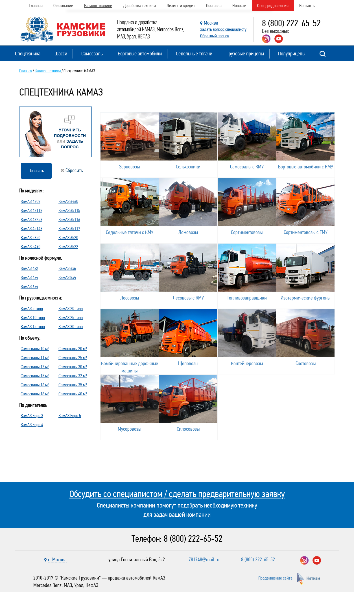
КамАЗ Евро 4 (32, 424)
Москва (211, 23)
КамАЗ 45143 (31, 228)
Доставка (214, 5)
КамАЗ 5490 (30, 246)
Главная (36, 5)
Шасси (60, 53)
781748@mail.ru (204, 559)
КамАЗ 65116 (69, 219)
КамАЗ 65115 (69, 210)
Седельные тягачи (194, 53)
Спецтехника (27, 53)
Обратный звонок (214, 35)
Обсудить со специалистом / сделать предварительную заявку (177, 494)
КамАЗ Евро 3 (32, 415)
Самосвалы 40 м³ (72, 393)
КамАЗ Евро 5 (69, 415)
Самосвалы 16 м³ (35, 384)
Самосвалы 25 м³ (72, 357)
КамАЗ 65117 (69, 228)
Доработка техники (139, 5)
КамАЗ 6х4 (29, 286)
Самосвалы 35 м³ (72, 384)
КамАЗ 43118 (31, 210)
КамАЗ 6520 (68, 237)
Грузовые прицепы (245, 53)
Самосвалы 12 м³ (35, 366)
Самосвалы (92, 53)
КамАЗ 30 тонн (70, 326)
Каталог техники (98, 5)
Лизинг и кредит (181, 5)
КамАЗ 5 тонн (32, 308)
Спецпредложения (273, 5)
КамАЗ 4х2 (29, 268)
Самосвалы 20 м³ (72, 348)
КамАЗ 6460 (68, 201)
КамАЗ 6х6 (67, 268)
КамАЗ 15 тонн (33, 326)
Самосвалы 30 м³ (72, 366)
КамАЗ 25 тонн (70, 317)
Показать (36, 170)
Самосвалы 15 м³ (35, 375)
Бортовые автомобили (140, 53)
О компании (63, 5)
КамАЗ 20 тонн (70, 308)
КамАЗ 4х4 (29, 277)
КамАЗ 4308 (30, 201)
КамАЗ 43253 (31, 219)
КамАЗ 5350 (30, 237)
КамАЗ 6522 (68, 246)
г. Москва (57, 559)
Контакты (307, 5)
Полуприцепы (291, 53)
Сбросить (71, 170)
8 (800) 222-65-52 (291, 23)
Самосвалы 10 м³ (35, 348)
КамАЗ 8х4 (67, 277)
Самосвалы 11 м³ (35, 357)
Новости (239, 5)
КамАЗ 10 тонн (33, 317)
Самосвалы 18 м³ (35, 393)
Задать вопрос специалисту (223, 29)
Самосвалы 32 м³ (72, 375)
